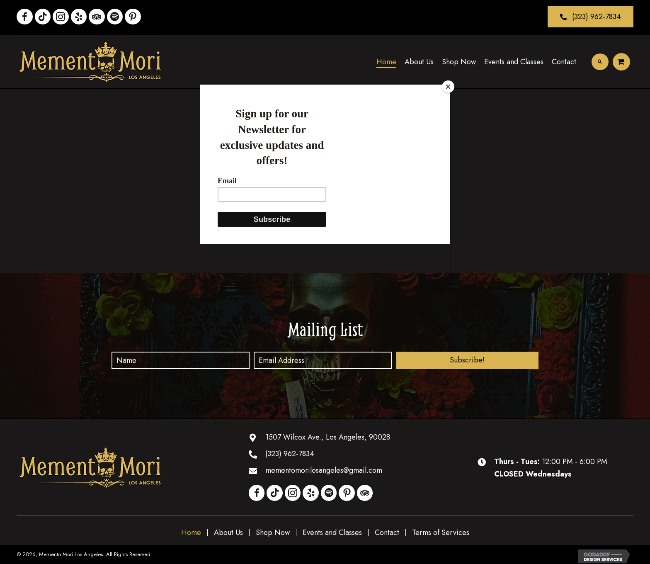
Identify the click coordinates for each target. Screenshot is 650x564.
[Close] (448, 86)
